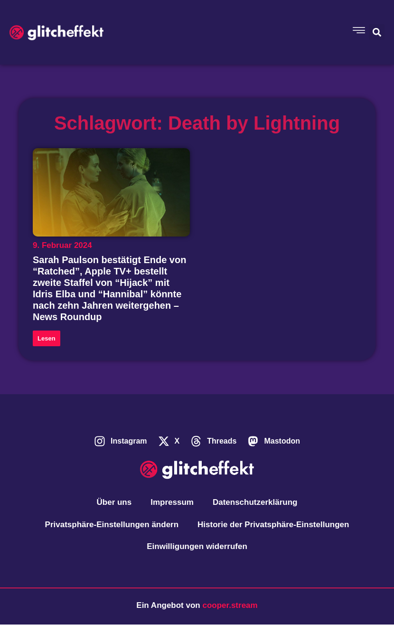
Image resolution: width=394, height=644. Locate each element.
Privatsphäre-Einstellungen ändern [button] (112, 524)
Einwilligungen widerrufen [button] (197, 546)
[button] (377, 32)
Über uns (114, 502)
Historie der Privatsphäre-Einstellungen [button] (273, 524)
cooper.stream (229, 605)
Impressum (172, 502)
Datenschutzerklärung (255, 502)
